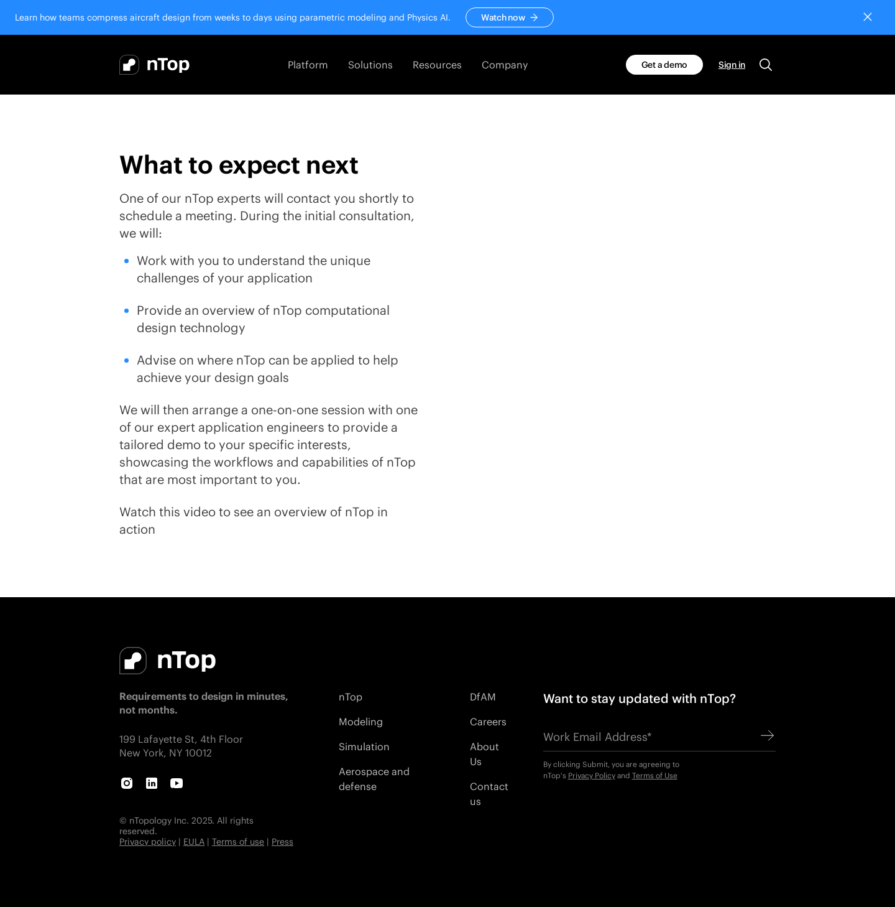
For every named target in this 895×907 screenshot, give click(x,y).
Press (282, 841)
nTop (350, 696)
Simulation (364, 746)
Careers (488, 721)
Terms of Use (654, 775)
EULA (193, 841)
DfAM (483, 696)
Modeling (361, 721)
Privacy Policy (591, 775)
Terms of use (238, 841)
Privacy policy (147, 841)
